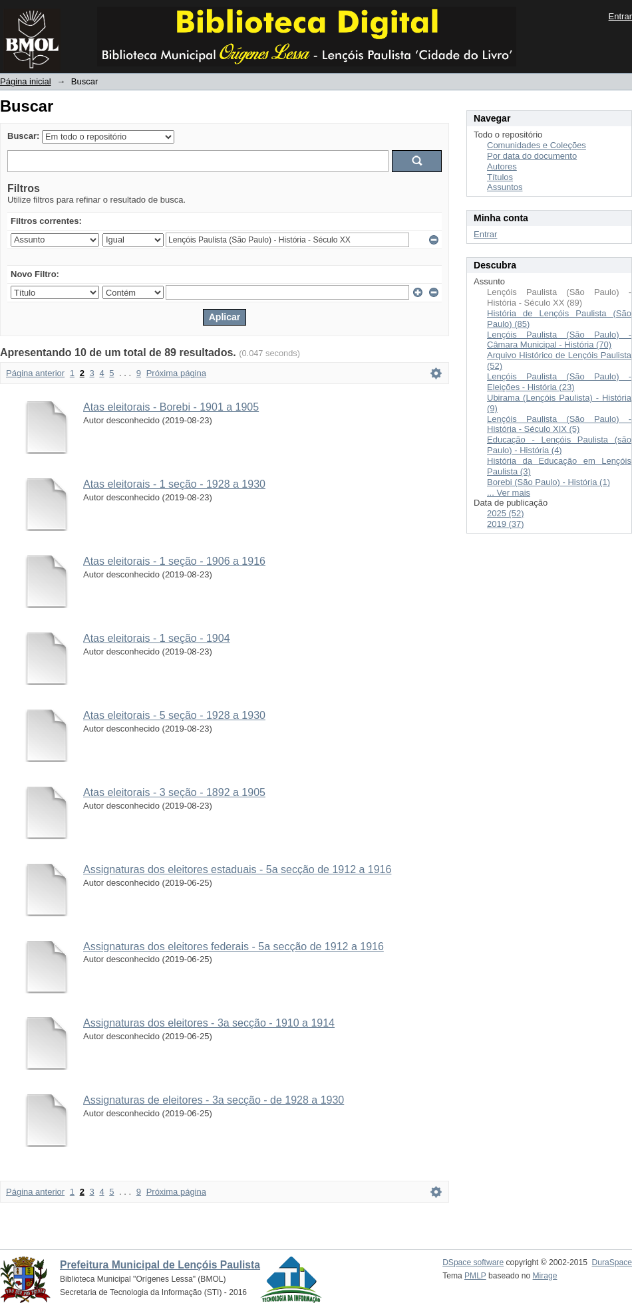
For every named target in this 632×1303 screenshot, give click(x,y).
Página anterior (35, 373)
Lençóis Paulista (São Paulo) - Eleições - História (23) (559, 381)
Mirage (545, 1275)
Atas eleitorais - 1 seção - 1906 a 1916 (174, 561)
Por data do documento (532, 156)
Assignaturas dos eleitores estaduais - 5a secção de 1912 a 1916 (237, 869)
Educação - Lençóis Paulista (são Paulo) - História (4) (559, 445)
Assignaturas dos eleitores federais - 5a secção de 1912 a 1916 (233, 946)
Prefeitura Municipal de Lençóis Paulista (160, 1264)
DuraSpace (612, 1262)
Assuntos (504, 187)
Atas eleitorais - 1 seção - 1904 (156, 638)
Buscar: (23, 136)
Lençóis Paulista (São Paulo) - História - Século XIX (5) (559, 424)
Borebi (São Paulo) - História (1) (548, 482)
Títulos (500, 177)
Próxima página (176, 373)
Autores (502, 166)
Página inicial (25, 81)
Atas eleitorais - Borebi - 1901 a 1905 (171, 407)
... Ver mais (508, 493)
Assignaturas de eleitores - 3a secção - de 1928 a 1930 (213, 1100)
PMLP (475, 1275)
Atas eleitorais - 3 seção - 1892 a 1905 (174, 792)
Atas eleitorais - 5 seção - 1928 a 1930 (174, 715)
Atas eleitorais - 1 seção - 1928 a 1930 (174, 484)
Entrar (620, 16)
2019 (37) (505, 524)
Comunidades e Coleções (536, 145)
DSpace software (473, 1262)
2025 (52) (505, 513)
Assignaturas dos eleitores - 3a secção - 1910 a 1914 (209, 1023)
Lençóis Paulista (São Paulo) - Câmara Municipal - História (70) (559, 340)
